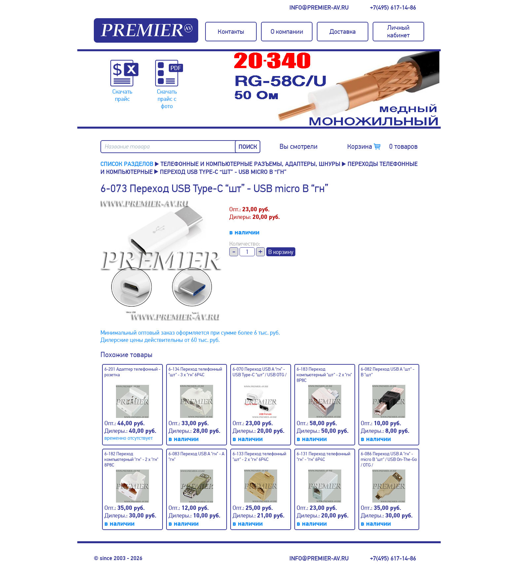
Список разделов (126, 164)
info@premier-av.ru (319, 7)
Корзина (382, 146)
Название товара (127, 146)
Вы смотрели (298, 146)
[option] (337, 89)
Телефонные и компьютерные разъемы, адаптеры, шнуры (250, 164)
